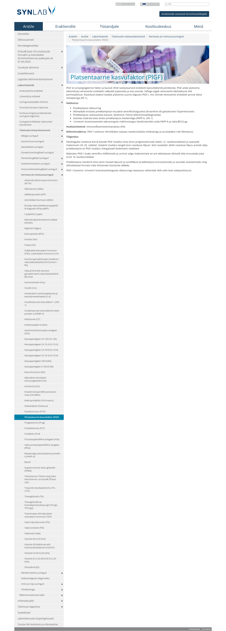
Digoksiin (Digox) (32, 228)
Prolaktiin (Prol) (32, 433)
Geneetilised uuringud (32, 147)
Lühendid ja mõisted (29, 96)
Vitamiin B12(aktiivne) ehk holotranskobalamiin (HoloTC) (39, 546)
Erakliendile (65, 26)
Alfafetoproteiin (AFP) (35, 194)
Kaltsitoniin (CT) (32, 319)
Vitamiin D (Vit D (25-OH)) (37, 553)
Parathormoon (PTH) (35, 411)
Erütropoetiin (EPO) (34, 233)
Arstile (28, 26)
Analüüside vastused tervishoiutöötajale (184, 13)
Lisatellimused (26, 73)
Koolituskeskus (158, 26)
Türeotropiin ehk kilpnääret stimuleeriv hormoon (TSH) (38, 515)
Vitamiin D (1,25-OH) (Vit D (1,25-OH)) (40, 560)
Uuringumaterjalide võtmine (33, 102)
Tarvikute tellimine (28, 67)
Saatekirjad (24, 612)
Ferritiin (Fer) (30, 239)
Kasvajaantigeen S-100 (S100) (38, 366)
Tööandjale (109, 26)
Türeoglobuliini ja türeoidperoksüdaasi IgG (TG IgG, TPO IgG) (41, 505)
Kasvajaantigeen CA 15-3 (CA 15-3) (41, 344)
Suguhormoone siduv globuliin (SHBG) (39, 469)
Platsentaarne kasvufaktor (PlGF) (41, 417)
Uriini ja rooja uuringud (32, 583)
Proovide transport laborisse (33, 107)
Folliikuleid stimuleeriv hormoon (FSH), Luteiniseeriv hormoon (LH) (41, 252)
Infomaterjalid (26, 600)
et (144, 4)
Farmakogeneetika (28, 45)
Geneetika (23, 33)
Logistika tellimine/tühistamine (35, 79)
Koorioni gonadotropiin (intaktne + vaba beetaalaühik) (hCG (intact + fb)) (41, 262)
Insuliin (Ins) (30, 288)
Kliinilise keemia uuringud (34, 572)
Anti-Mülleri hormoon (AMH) (38, 200)
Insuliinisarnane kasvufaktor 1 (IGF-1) (42, 304)
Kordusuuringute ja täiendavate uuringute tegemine (35, 115)
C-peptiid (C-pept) (33, 214)
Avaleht (73, 36)
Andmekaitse (194, 629)
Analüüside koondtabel (31, 90)
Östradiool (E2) (31, 567)
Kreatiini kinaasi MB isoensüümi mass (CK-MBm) (40, 394)
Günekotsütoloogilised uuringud (37, 152)
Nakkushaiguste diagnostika (35, 578)
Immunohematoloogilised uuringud (39, 169)
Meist (198, 26)
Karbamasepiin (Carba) (35, 324)
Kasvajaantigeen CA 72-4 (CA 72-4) (41, 355)
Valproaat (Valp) (32, 533)
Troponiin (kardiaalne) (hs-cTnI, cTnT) (39, 489)
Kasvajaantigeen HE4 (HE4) (37, 361)
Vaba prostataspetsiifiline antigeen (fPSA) (41, 446)
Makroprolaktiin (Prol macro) (38, 400)
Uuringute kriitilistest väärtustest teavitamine (35, 123)
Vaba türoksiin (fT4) (34, 527)
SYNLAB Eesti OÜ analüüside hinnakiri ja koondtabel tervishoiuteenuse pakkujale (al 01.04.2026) (35, 56)
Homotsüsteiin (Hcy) (34, 282)
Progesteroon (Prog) (34, 422)
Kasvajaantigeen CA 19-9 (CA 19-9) (41, 350)
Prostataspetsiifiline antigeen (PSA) (41, 439)
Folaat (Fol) (30, 245)
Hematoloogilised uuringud (35, 158)
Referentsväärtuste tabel (31, 595)
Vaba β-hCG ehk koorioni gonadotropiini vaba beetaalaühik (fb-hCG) (41, 273)
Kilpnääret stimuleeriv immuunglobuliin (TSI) (35, 379)
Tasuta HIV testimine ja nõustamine (38, 624)
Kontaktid (206, 629)
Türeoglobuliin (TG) (34, 496)
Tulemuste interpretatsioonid (34, 130)
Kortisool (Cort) (32, 386)
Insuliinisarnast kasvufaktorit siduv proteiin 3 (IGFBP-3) (41, 312)
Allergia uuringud (29, 135)
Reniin (27, 462)
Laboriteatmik (26, 85)
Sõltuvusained (26, 39)
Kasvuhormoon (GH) (34, 372)
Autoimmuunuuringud (32, 141)
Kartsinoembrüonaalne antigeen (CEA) (40, 332)
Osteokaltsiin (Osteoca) (36, 406)
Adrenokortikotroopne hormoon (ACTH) (41, 182)
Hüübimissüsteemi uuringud (35, 163)
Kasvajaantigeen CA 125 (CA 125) (40, 339)
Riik (118, 4)
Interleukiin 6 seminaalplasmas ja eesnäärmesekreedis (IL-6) (41, 295)
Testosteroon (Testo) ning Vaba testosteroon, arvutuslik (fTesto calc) (40, 479)
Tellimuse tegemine (29, 606)
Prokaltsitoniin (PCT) (34, 428)
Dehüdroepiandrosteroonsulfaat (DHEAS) (40, 221)
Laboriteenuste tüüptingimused (36, 618)
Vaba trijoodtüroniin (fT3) (37, 522)
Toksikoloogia (28, 589)
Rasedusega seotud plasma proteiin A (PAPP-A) (42, 455)
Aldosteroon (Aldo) (33, 188)
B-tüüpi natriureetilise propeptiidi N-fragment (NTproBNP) (41, 207)
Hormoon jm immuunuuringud (37, 174)
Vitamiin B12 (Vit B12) (35, 539)
